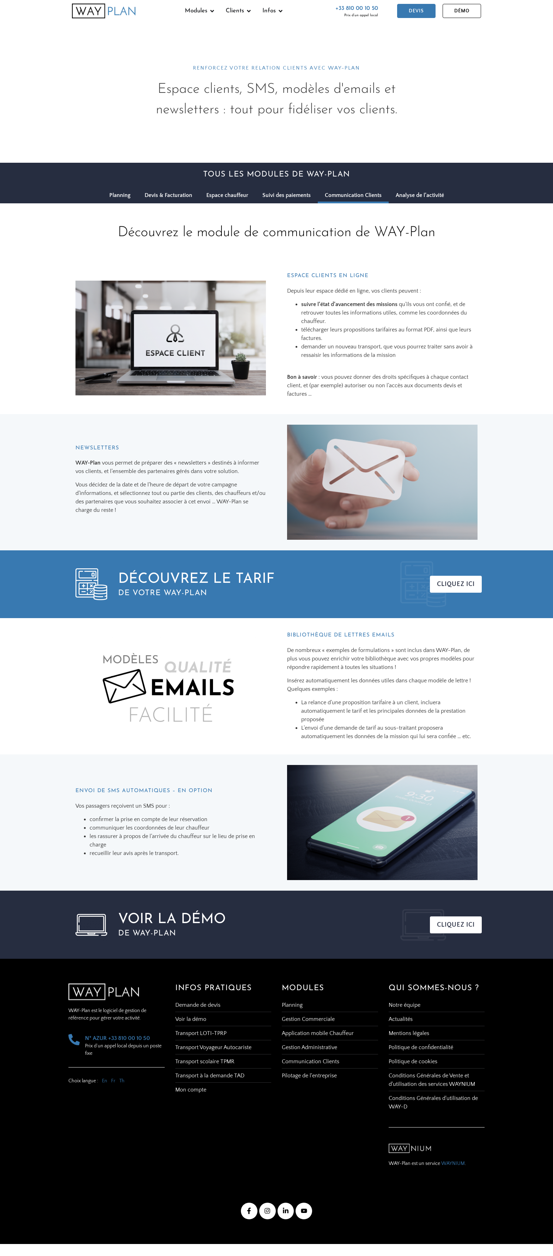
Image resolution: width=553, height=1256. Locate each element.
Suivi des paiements (286, 195)
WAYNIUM (453, 1163)
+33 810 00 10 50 (356, 8)
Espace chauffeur (227, 195)
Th (121, 1081)
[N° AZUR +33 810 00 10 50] (74, 1039)
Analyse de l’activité (420, 195)
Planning (119, 195)
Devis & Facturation (168, 195)
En (104, 1081)
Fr (113, 1081)
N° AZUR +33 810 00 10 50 (117, 1038)
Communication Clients (353, 195)
